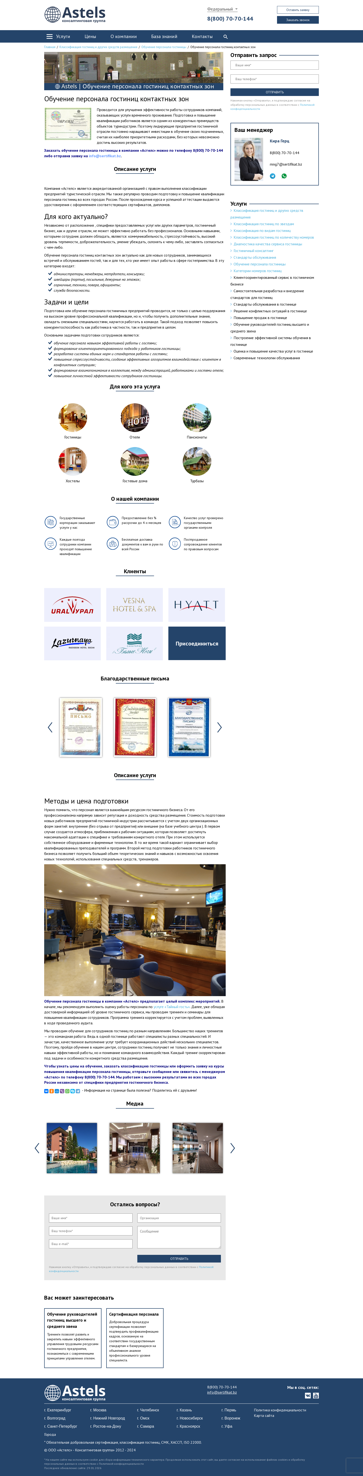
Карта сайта (264, 1415)
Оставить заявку (298, 10)
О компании (124, 36)
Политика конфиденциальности (280, 1410)
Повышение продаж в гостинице (260, 317)
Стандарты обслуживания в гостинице (265, 304)
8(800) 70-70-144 (230, 18)
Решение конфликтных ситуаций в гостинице (270, 311)
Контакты (202, 36)
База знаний (164, 36)
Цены (90, 36)
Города (50, 1434)
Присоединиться (197, 643)
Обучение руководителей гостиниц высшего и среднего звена (72, 1320)
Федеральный (220, 9)
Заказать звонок (298, 20)
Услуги (63, 36)
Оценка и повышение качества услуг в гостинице (273, 351)
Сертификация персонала (134, 1314)
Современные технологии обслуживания (267, 357)
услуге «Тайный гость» (172, 1006)
